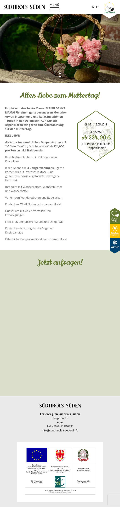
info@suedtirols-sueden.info (60, 430)
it (97, 7)
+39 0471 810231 (62, 426)
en (92, 7)
